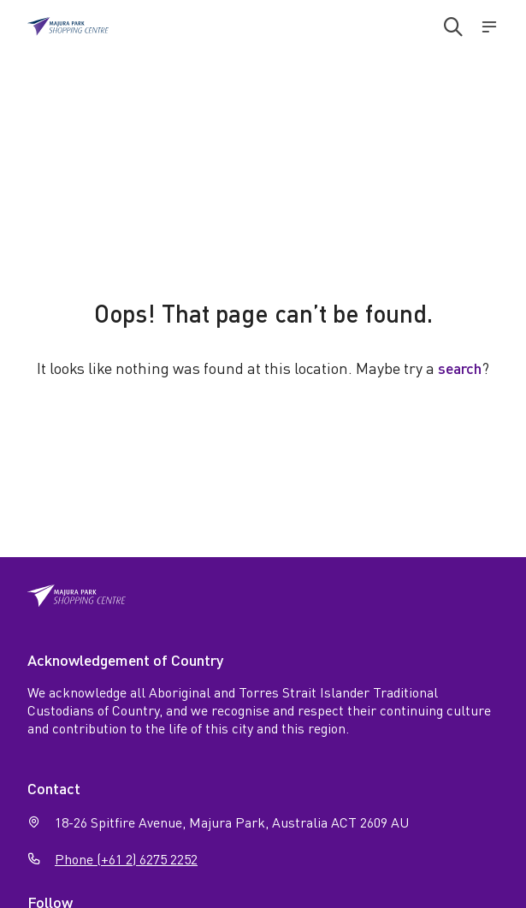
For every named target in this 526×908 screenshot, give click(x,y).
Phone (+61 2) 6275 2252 (126, 859)
